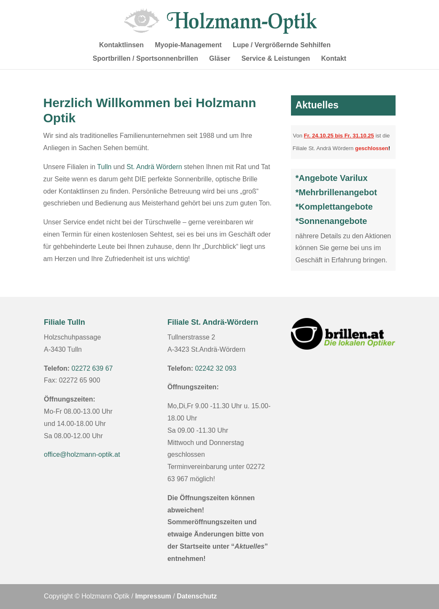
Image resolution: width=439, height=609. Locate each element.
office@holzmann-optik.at (82, 454)
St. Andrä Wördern (154, 166)
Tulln (104, 166)
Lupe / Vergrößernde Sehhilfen (282, 45)
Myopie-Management (188, 45)
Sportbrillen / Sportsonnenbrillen (145, 59)
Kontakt (334, 59)
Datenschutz (197, 596)
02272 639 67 (92, 368)
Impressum (153, 596)
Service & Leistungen (275, 59)
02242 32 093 (215, 368)
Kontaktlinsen (121, 45)
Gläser (219, 59)
